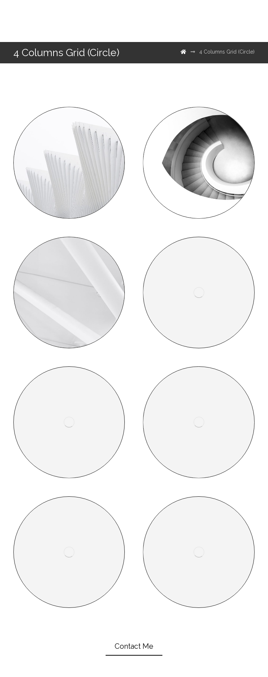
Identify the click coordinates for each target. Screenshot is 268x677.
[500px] (224, 21)
